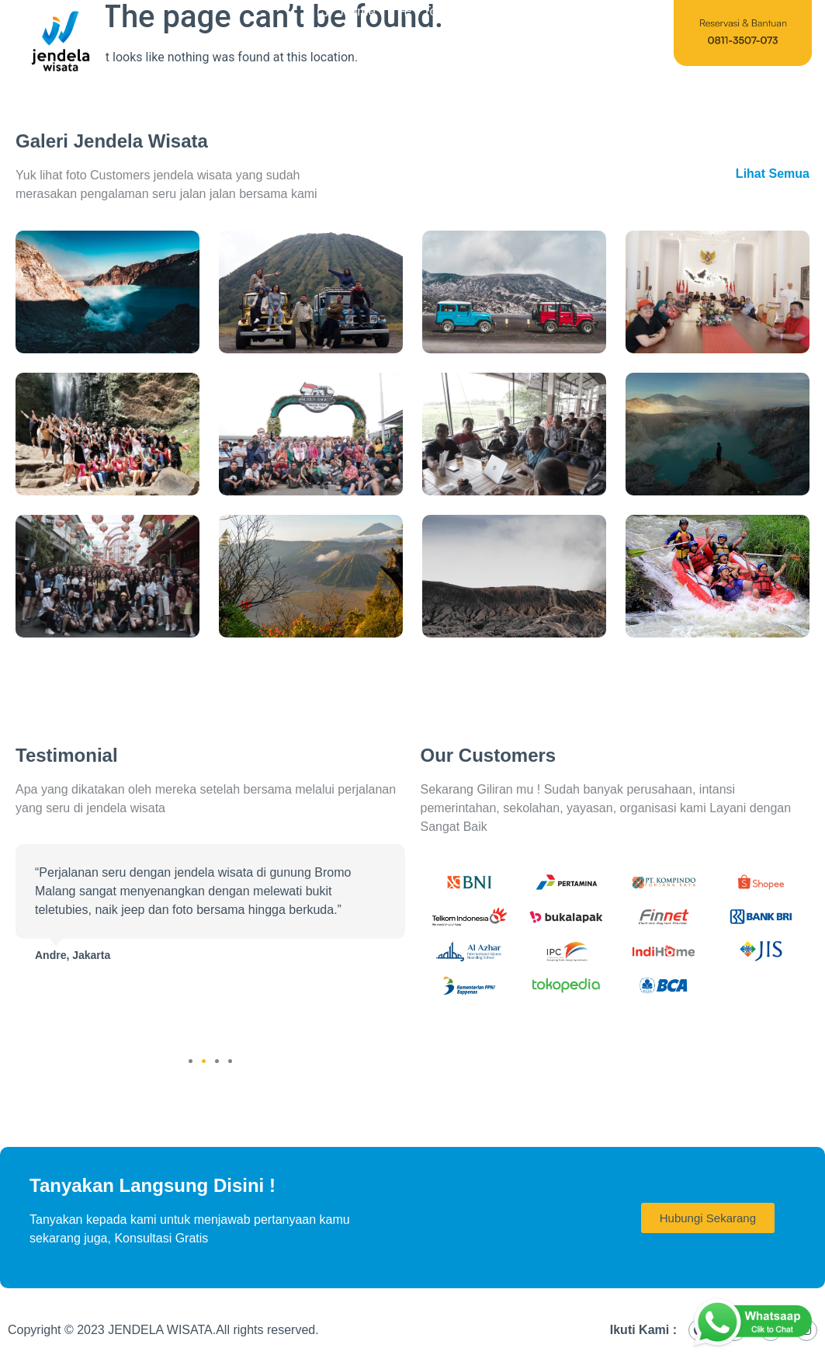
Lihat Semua (772, 173)
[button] (190, 1061)
